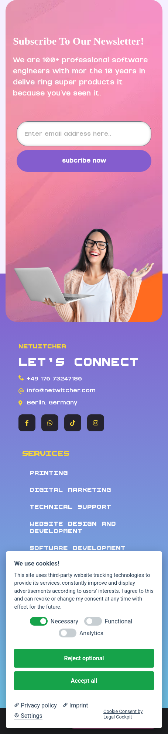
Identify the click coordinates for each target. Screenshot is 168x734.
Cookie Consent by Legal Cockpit (123, 714)
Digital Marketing (70, 490)
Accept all (84, 680)
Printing (49, 473)
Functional (118, 621)
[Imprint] (75, 705)
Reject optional (84, 658)
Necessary (64, 621)
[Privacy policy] (35, 705)
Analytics (91, 633)
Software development (78, 548)
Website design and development (73, 527)
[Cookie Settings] (28, 716)
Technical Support (70, 507)
